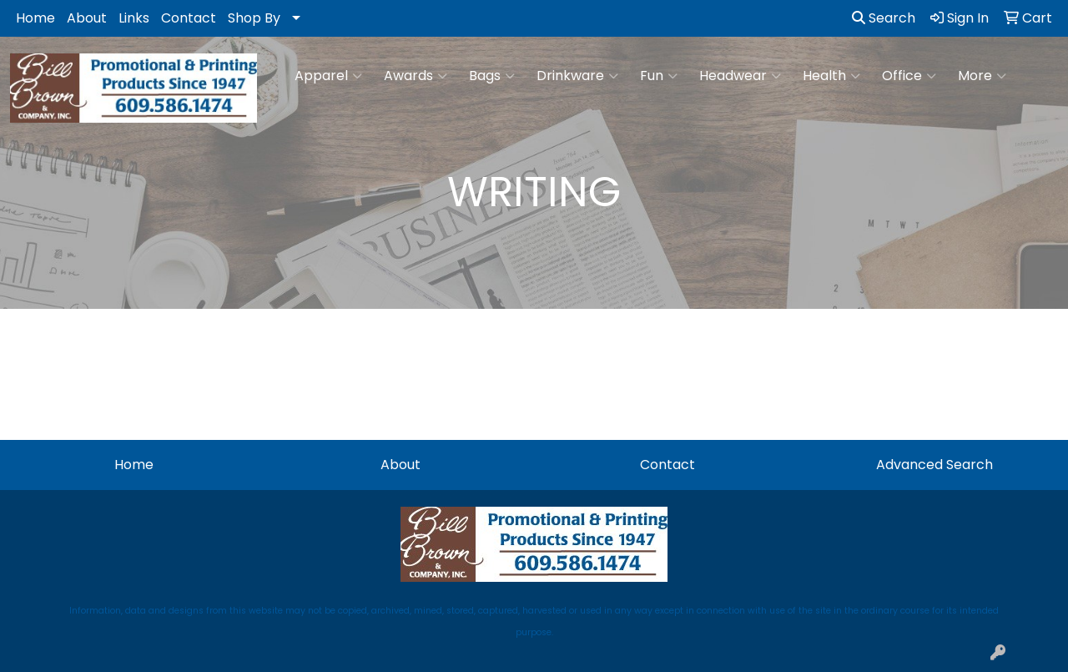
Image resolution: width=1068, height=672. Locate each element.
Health (831, 76)
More (982, 76)
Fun (659, 76)
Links (133, 18)
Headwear (740, 76)
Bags (492, 76)
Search (883, 18)
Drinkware (577, 76)
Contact (188, 18)
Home (35, 18)
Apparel (328, 76)
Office (909, 76)
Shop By (254, 18)
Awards (415, 76)
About (87, 18)
